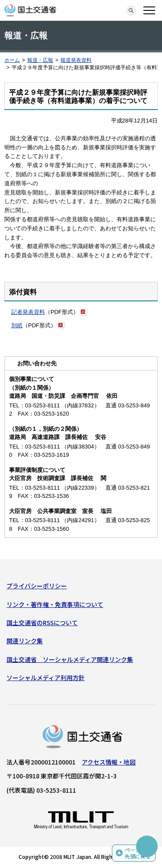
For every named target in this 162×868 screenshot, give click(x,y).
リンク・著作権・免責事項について (54, 604)
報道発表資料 (76, 60)
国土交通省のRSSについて (42, 622)
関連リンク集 (24, 640)
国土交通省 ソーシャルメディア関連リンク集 (69, 659)
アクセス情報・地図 (109, 762)
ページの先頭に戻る (138, 853)
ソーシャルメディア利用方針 (45, 677)
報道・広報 (40, 60)
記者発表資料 (28, 312)
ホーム (12, 60)
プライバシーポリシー (36, 585)
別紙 (16, 325)
